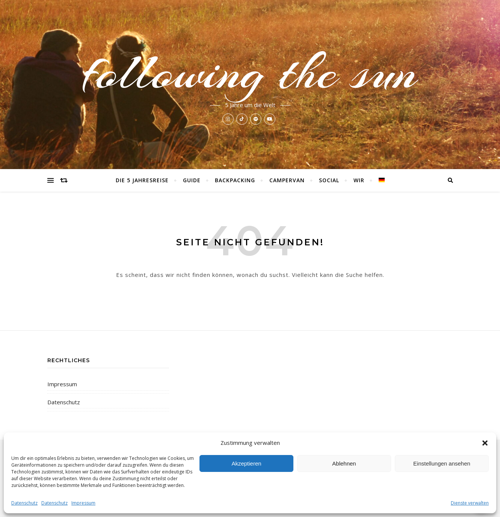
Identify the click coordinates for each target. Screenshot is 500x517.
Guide (192, 180)
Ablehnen (344, 463)
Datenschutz (24, 503)
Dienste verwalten (470, 503)
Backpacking (235, 180)
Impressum (83, 503)
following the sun (250, 72)
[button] (485, 443)
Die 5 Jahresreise (142, 180)
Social (329, 180)
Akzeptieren (246, 463)
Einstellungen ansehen (441, 463)
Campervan (287, 180)
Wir (358, 180)
